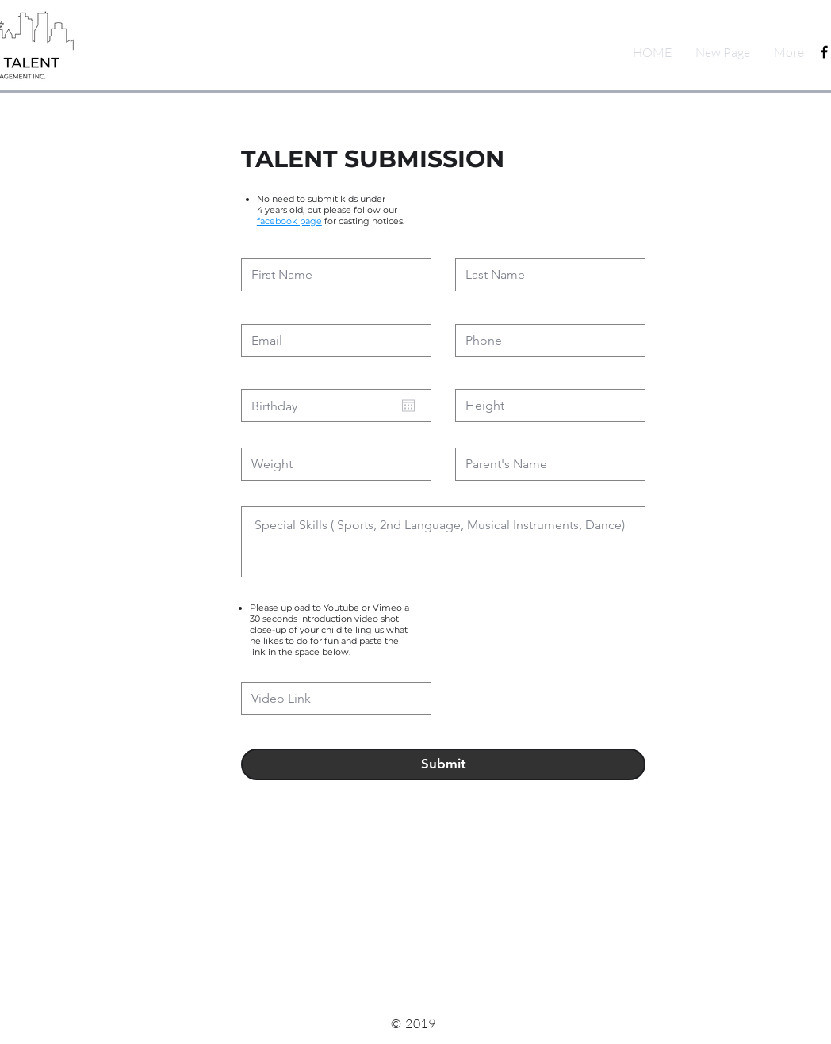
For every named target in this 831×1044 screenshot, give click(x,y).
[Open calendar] (408, 405)
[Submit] (443, 764)
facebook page (289, 221)
